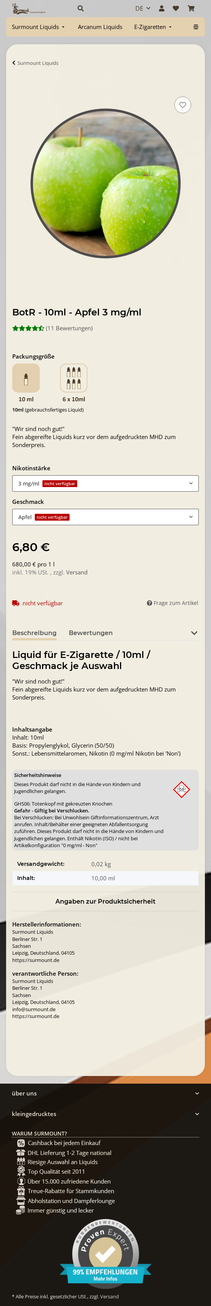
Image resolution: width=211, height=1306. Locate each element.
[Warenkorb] (191, 8)
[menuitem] (39, 27)
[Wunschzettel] (176, 8)
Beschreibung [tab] (34, 633)
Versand (77, 572)
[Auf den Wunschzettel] (182, 105)
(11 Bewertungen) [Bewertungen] (52, 328)
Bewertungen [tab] (91, 633)
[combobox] (105, 483)
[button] (98, 8)
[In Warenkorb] (18, 86)
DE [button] (139, 8)
